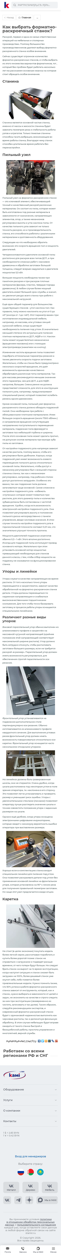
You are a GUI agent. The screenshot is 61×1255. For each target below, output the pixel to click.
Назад (8, 17)
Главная (24, 17)
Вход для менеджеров (30, 1156)
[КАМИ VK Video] (11, 1187)
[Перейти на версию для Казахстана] (40, 1172)
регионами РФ (19, 1055)
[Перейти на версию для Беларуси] (30, 1172)
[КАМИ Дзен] (29, 1200)
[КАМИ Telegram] (18, 1200)
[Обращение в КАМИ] (8, 1250)
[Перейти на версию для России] (21, 1172)
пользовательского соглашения (36, 1224)
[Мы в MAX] (38, 1250)
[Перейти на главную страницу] (6, 5)
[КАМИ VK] (7, 1200)
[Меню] (53, 1250)
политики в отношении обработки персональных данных (30, 1222)
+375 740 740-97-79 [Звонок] (23, 1250)
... (37, 17)
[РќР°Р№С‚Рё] (14, 5)
